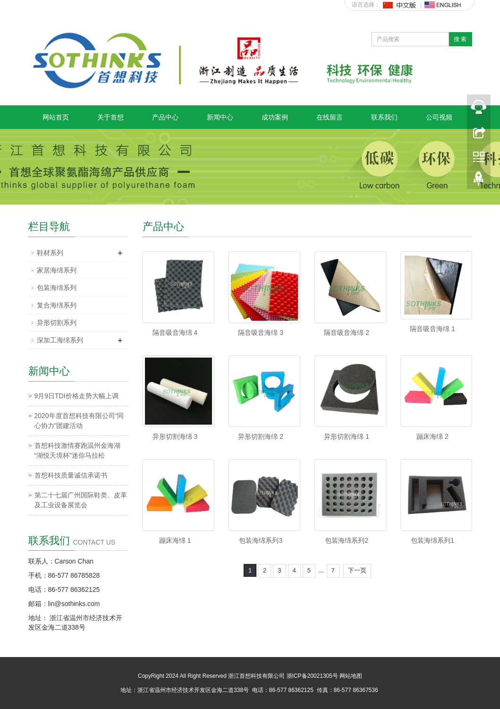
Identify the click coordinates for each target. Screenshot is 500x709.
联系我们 (384, 117)
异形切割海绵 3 (175, 436)
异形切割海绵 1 (346, 436)
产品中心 (165, 117)
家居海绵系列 (56, 270)
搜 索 (460, 39)
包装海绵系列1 (432, 540)
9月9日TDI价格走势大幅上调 (76, 396)
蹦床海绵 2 (432, 436)
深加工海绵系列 (60, 340)
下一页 (357, 570)
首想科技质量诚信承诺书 (70, 475)
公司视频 (439, 117)
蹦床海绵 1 (175, 540)
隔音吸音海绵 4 (175, 332)
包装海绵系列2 (346, 540)
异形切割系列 (56, 322)
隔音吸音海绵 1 (432, 329)
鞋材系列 (50, 252)
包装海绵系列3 (260, 540)
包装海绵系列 (56, 287)
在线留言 (329, 117)
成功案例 (275, 117)
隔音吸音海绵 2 (346, 332)
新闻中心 (220, 117)
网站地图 (350, 676)
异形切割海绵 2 (260, 436)
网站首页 (55, 117)
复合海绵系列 (56, 305)
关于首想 (110, 117)
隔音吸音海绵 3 (260, 332)
